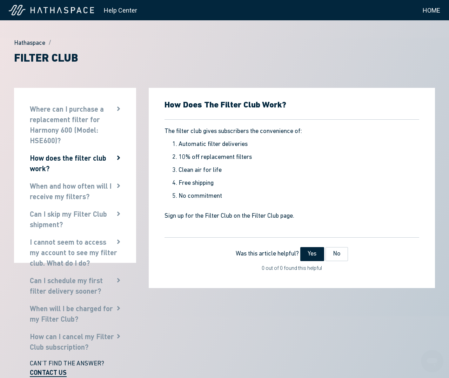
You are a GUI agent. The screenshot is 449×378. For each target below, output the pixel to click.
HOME (431, 10)
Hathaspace (29, 43)
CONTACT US (48, 372)
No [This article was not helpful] (337, 254)
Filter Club (46, 58)
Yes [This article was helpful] (312, 254)
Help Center (120, 10)
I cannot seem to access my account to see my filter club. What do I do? (73, 252)
